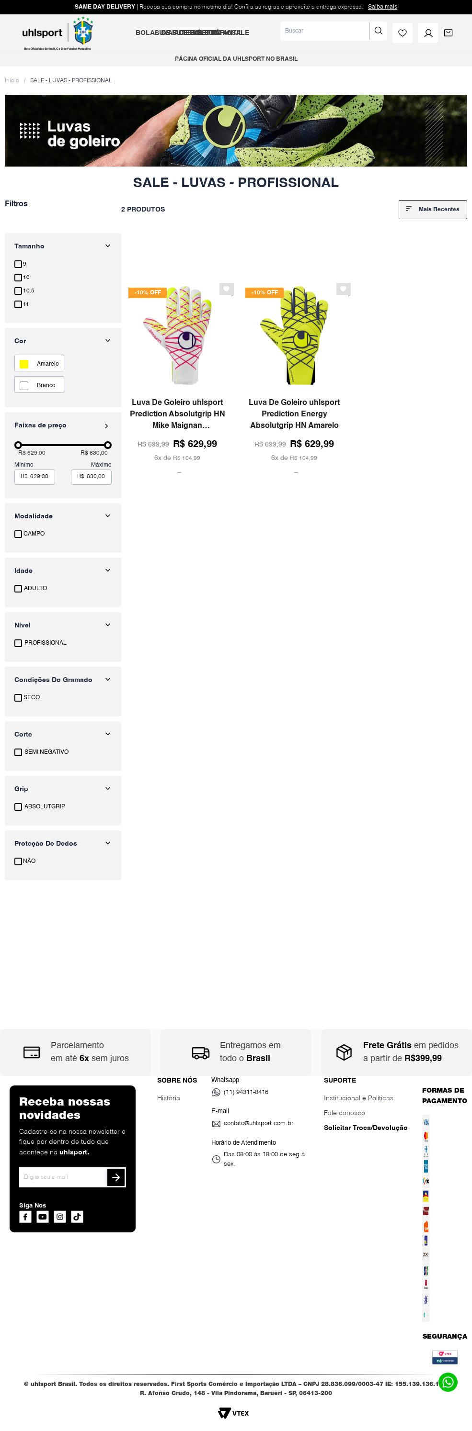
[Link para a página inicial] (12, 80)
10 (26, 277)
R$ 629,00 (32, 453)
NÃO (29, 861)
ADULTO (35, 589)
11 (26, 304)
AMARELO (48, 364)
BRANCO (46, 386)
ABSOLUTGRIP (44, 807)
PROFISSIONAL (45, 643)
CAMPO (34, 534)
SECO (31, 698)
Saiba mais (382, 7)
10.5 (29, 291)
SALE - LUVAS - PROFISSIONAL (71, 81)
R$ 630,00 (94, 453)
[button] (63, 516)
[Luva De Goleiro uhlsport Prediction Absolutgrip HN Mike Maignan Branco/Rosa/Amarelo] (177, 376)
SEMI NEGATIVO (46, 752)
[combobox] (333, 31)
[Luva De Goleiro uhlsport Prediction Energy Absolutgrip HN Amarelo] (294, 376)
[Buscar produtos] (378, 31)
